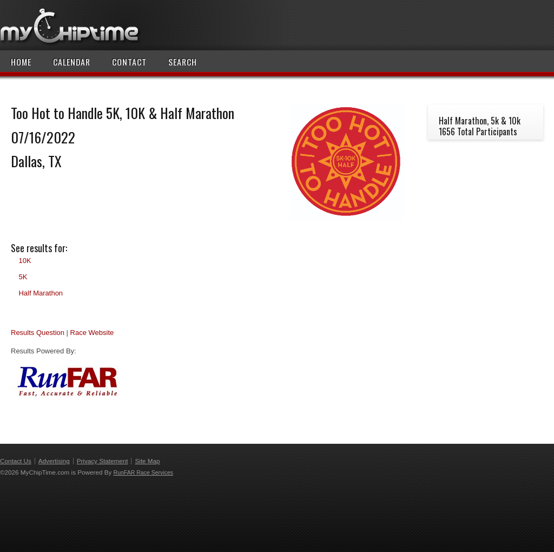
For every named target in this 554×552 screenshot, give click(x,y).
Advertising (54, 460)
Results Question (37, 332)
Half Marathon (40, 293)
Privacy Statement (102, 460)
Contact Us (15, 460)
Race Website (92, 332)
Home (21, 61)
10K (24, 261)
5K (22, 277)
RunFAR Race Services (143, 472)
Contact (129, 61)
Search (182, 61)
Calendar (71, 61)
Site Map (147, 460)
